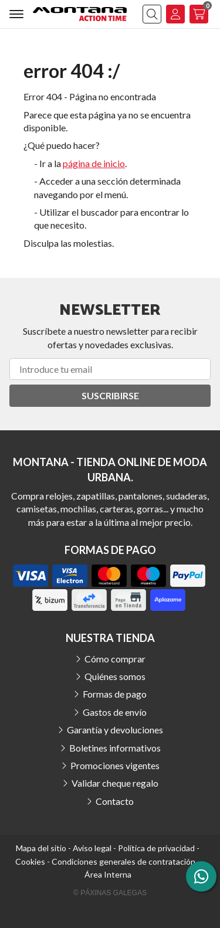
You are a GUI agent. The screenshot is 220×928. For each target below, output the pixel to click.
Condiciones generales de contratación (123, 861)
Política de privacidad (156, 848)
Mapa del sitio (41, 848)
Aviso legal (92, 848)
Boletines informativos (115, 747)
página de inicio (94, 163)
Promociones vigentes (115, 765)
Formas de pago (115, 693)
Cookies (30, 861)
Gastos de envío (115, 712)
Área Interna (107, 874)
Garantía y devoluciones (115, 729)
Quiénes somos (114, 676)
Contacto (115, 801)
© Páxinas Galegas (110, 893)
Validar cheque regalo (115, 782)
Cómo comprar (114, 658)
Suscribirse (110, 395)
